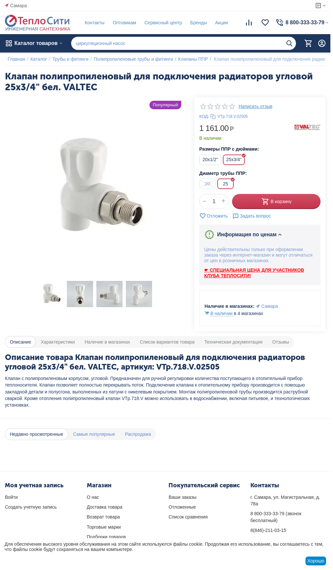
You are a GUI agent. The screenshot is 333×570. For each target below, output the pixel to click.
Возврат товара (103, 516)
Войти (11, 497)
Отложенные (182, 507)
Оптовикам (121, 22)
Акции (218, 22)
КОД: (204, 116)
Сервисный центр (160, 22)
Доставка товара (105, 507)
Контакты (92, 22)
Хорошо (315, 560)
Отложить (213, 216)
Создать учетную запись (31, 507)
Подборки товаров (106, 536)
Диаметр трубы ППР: (223, 173)
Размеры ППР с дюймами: (229, 149)
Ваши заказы (182, 497)
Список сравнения (187, 516)
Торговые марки (104, 527)
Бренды (195, 22)
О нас (93, 497)
